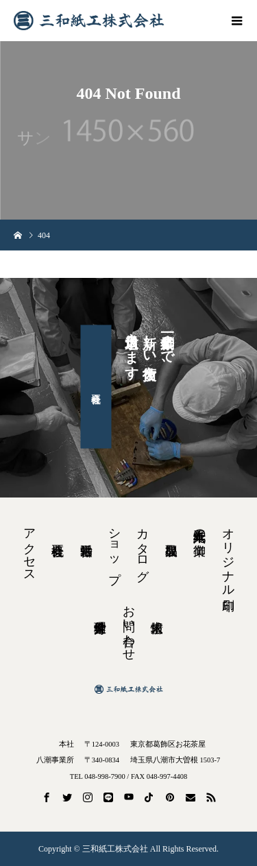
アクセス (29, 548)
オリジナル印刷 (228, 555)
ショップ (114, 548)
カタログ (142, 547)
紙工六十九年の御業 (199, 528)
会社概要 (96, 387)
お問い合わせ (129, 626)
